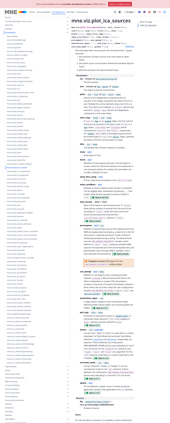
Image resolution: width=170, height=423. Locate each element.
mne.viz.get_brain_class (16, 299)
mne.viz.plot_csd (13, 100)
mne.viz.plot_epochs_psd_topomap (21, 119)
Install (32, 12)
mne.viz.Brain (12, 36)
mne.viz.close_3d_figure (16, 291)
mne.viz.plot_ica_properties (18, 175)
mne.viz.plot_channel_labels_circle (20, 92)
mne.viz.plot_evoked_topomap (19, 137)
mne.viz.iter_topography (16, 66)
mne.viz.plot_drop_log (15, 111)
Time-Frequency (11, 396)
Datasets (8, 29)
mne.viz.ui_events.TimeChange (19, 359)
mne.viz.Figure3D (14, 47)
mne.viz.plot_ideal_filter (16, 160)
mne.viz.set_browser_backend (19, 303)
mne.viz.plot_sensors (15, 216)
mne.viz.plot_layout (14, 190)
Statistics (8, 404)
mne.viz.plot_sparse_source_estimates (22, 239)
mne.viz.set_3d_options (16, 276)
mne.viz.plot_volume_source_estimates (22, 231)
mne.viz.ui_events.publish (17, 325)
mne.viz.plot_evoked (15, 126)
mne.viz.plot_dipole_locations (18, 107)
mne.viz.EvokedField (15, 44)
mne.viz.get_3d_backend (16, 269)
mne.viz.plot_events (15, 122)
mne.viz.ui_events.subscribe (18, 318)
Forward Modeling (12, 385)
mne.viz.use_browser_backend (19, 310)
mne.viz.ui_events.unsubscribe (19, 321)
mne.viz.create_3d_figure (17, 288)
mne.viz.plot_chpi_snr (15, 85)
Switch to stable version (120, 4)
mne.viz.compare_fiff (15, 59)
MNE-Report (10, 419)
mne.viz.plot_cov (13, 89)
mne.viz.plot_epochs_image (18, 186)
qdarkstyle (95, 277)
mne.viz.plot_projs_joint (16, 201)
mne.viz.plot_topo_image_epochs (20, 246)
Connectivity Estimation (14, 400)
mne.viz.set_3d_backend (16, 265)
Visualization (10, 32)
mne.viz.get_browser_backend (19, 306)
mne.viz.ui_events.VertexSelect (19, 363)
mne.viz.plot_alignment (16, 254)
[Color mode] (120, 12)
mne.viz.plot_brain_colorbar (18, 77)
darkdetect (109, 277)
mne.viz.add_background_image (20, 51)
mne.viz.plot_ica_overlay (16, 183)
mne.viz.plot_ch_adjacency (17, 96)
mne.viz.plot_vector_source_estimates (22, 235)
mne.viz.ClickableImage (16, 40)
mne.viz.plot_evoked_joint (17, 141)
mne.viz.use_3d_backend (17, 273)
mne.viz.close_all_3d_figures (18, 295)
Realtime (8, 415)
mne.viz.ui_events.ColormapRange (20, 344)
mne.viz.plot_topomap (16, 250)
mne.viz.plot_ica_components (18, 171)
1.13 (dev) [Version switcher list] (129, 12)
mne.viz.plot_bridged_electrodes (20, 81)
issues (110, 388)
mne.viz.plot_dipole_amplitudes (19, 104)
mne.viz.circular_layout (16, 62)
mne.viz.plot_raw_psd (15, 209)
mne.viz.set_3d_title (14, 284)
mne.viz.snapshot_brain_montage (20, 258)
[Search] (115, 12)
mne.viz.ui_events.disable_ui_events (21, 336)
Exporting (9, 25)
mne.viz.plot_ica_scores (16, 179)
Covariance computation (14, 378)
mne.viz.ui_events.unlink (16, 333)
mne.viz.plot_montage (16, 194)
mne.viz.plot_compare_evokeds (19, 164)
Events (7, 370)
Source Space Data (12, 393)
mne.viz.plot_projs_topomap (18, 198)
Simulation (9, 408)
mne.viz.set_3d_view (15, 280)
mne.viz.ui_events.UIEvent (17, 340)
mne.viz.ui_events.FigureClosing (19, 351)
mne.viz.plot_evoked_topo (17, 134)
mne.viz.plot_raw (13, 205)
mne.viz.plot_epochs (15, 115)
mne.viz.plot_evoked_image (18, 130)
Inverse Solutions (12, 389)
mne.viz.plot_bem (14, 74)
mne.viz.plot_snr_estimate (17, 220)
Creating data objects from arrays (18, 21)
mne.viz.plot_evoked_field (17, 145)
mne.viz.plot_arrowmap (16, 261)
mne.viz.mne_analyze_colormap (19, 70)
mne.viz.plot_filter (14, 152)
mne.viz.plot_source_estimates (19, 224)
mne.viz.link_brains (14, 228)
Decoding (9, 411)
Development (82, 12)
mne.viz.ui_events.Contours (18, 348)
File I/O (8, 17)
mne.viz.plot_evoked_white (17, 149)
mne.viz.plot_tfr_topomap (17, 243)
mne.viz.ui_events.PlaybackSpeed (20, 355)
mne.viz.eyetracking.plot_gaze (19, 314)
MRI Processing (11, 381)
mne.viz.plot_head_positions (18, 156)
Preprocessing (10, 366)
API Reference (58, 12)
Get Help (70, 12)
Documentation (44, 12)
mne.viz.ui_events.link (15, 329)
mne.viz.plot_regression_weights (20, 213)
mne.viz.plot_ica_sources (17, 167)
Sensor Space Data (12, 374)
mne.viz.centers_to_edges (17, 55)
